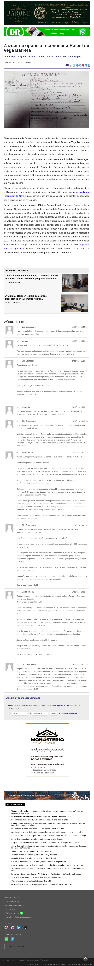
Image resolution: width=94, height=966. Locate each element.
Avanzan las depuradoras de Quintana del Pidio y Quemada (34, 855)
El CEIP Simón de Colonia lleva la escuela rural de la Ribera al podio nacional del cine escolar (47, 865)
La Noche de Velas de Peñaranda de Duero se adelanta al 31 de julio (37, 829)
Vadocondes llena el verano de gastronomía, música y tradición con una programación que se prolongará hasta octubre (47, 812)
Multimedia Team (75, 964)
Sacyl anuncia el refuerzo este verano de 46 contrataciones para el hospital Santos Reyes (45, 842)
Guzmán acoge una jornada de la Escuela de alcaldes (31, 881)
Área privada (44, 960)
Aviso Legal (5, 960)
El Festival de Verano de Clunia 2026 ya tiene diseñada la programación (38, 862)
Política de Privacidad (18, 960)
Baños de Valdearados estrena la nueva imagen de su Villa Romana (37, 839)
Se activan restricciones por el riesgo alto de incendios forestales (36, 877)
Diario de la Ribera (16, 946)
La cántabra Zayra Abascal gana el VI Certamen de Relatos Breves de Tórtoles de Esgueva (46, 874)
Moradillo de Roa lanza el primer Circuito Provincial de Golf (33, 858)
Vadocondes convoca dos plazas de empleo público (31, 851)
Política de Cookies (32, 960)
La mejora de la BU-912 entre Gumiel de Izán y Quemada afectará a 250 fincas (41, 884)
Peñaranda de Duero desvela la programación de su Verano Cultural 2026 (39, 820)
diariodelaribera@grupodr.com (20, 917)
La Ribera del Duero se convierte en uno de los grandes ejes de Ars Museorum (41, 816)
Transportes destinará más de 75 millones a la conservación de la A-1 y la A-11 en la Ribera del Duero (47, 869)
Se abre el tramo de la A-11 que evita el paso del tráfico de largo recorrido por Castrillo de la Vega (48, 836)
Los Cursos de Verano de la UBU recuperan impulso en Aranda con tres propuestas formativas (47, 832)
